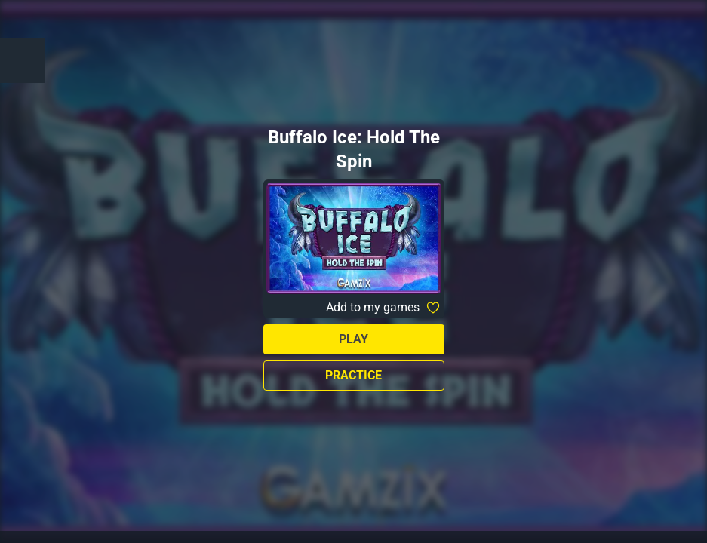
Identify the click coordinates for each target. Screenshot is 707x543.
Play (353, 339)
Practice (353, 375)
